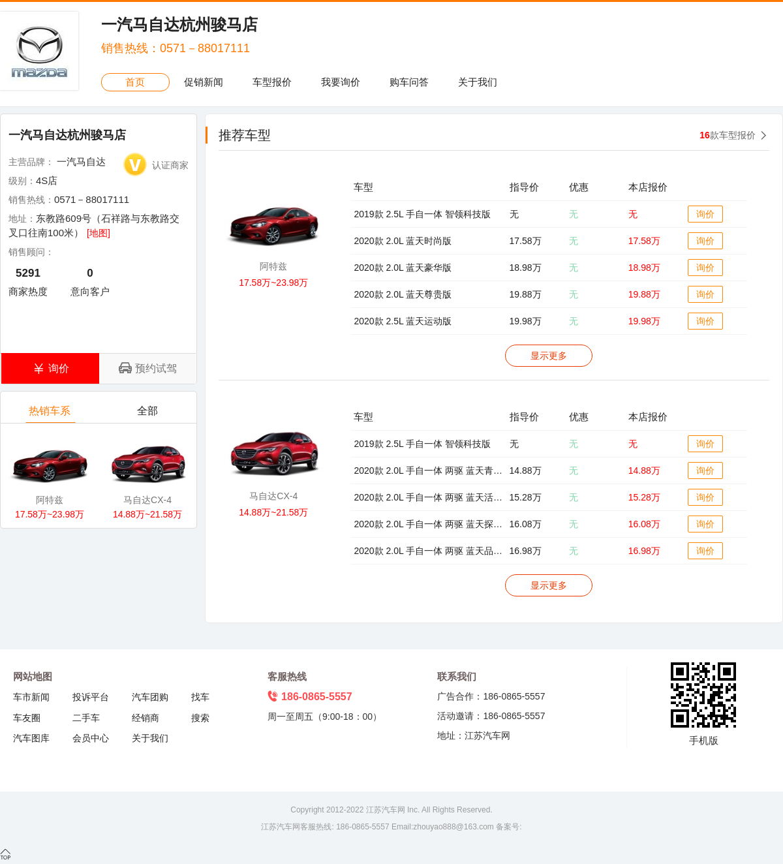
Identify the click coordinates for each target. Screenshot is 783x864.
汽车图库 (31, 738)
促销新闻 (203, 81)
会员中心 (90, 738)
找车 (200, 697)
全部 (148, 414)
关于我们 (477, 81)
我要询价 (340, 81)
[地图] (98, 233)
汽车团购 (150, 697)
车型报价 (272, 81)
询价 (705, 214)
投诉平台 (90, 697)
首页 (135, 81)
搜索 (200, 718)
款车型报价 (727, 135)
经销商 (145, 718)
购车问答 (409, 81)
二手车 (86, 718)
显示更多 (548, 355)
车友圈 (26, 718)
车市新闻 (31, 697)
